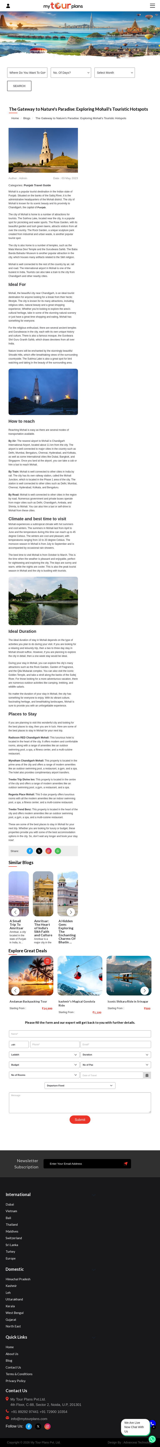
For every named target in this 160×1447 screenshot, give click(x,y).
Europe (11, 1258)
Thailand (12, 1224)
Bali (8, 1218)
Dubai (10, 1204)
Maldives (12, 1231)
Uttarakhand (14, 1299)
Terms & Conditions (19, 1374)
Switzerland (14, 1238)
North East (13, 1326)
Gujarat (11, 1319)
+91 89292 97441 (25, 1412)
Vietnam (11, 1211)
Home (15, 118)
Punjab (42, 207)
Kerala (10, 1306)
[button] (15, 912)
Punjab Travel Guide (37, 185)
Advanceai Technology (138, 1442)
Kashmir (11, 1286)
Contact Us (13, 1367)
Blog (9, 1360)
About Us (12, 1353)
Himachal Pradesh (18, 1279)
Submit (80, 1119)
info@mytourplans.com (29, 1419)
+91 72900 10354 (53, 1412)
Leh (8, 1292)
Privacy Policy (16, 1380)
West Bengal (15, 1313)
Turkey (10, 1251)
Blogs (26, 118)
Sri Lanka (12, 1245)
